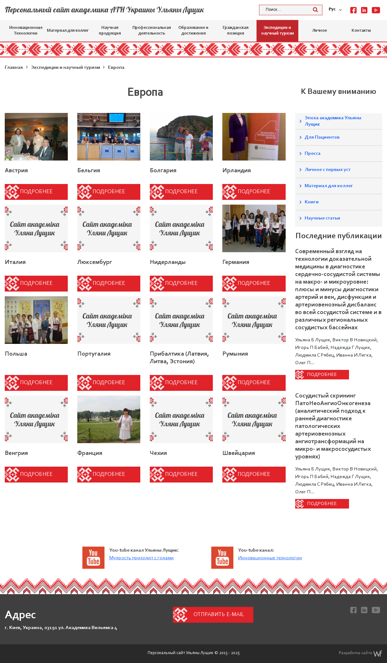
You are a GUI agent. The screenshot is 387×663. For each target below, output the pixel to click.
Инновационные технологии (270, 558)
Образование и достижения (193, 31)
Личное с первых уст (328, 169)
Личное (319, 31)
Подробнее (36, 192)
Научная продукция (110, 31)
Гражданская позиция (235, 31)
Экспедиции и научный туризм (277, 31)
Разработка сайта (360, 653)
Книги (312, 202)
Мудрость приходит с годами (141, 558)
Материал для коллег (68, 31)
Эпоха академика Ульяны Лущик (333, 121)
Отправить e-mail (219, 615)
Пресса (312, 153)
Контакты (361, 31)
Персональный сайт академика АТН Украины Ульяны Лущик (104, 9)
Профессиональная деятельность (151, 31)
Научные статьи (322, 218)
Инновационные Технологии (25, 31)
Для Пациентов (322, 137)
